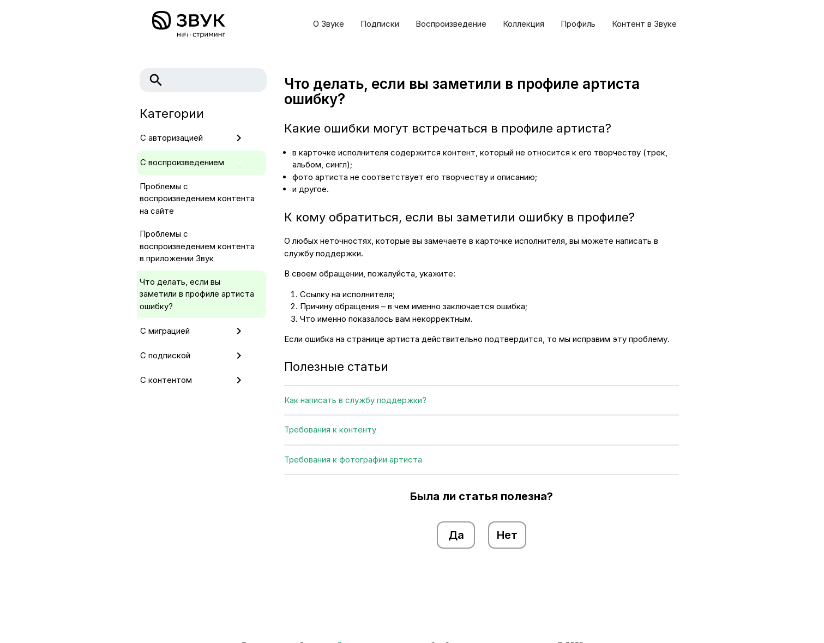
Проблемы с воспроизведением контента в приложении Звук (197, 246)
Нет (507, 535)
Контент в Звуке (644, 24)
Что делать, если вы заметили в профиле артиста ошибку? (197, 294)
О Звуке (328, 24)
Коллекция (523, 24)
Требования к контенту (330, 429)
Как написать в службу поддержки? (355, 400)
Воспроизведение (451, 24)
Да (456, 535)
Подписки (379, 24)
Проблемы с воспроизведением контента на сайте (197, 198)
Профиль (578, 24)
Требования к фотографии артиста (353, 459)
